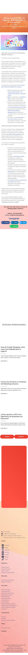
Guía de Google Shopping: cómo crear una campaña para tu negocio (13, 349)
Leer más (4, 361)
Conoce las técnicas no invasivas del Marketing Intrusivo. (13, 383)
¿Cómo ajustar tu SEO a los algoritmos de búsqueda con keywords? (12, 416)
